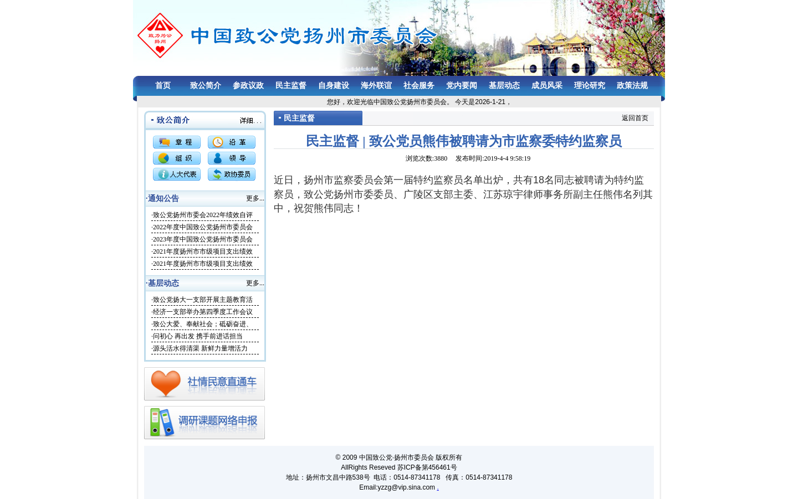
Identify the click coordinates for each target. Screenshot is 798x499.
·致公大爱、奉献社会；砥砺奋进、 (202, 324)
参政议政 (248, 85)
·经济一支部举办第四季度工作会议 (202, 312)
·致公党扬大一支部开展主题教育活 (202, 299)
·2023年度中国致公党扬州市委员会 (202, 239)
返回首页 (635, 118)
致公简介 (205, 85)
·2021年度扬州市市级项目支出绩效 (202, 251)
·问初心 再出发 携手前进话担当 (197, 336)
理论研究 (589, 85)
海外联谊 (376, 85)
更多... (255, 198)
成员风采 (546, 85)
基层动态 (504, 85)
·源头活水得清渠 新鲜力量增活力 (199, 348)
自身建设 (333, 85)
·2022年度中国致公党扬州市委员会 (202, 227)
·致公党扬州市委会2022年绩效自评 (202, 215)
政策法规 (632, 85)
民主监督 (290, 85)
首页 (163, 85)
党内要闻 (461, 85)
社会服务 (418, 85)
